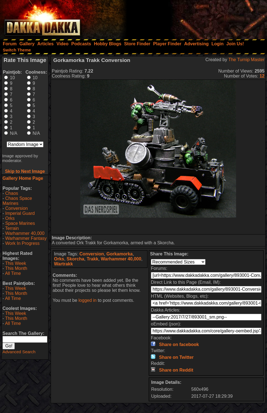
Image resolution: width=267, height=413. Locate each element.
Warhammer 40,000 (25, 233)
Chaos (11, 193)
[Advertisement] (192, 18)
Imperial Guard (20, 213)
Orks (10, 218)
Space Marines (20, 223)
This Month (16, 268)
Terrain (12, 228)
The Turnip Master (246, 59)
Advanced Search (19, 351)
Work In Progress (22, 243)
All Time (13, 273)
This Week (15, 263)
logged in (88, 300)
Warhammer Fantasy (26, 238)
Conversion (16, 208)
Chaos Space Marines (17, 201)
